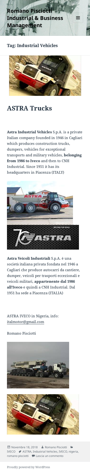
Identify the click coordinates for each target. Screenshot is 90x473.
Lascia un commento (49, 456)
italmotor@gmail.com (25, 321)
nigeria (73, 451)
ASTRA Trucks (29, 108)
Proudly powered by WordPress (28, 467)
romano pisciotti (18, 456)
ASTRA (27, 451)
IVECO (11, 451)
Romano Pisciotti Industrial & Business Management (35, 18)
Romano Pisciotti (56, 447)
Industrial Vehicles (45, 451)
